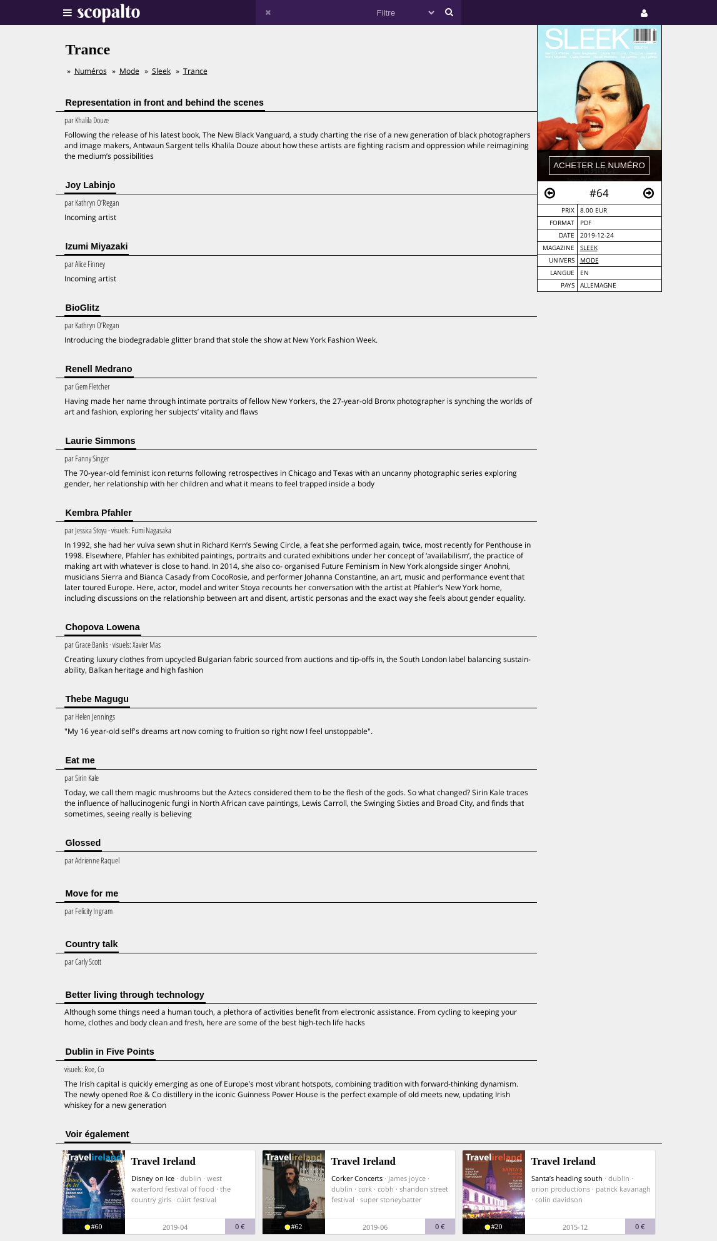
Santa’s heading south (567, 1178)
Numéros (90, 71)
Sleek (589, 248)
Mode (589, 260)
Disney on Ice (152, 1178)
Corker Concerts (357, 1178)
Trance (195, 71)
